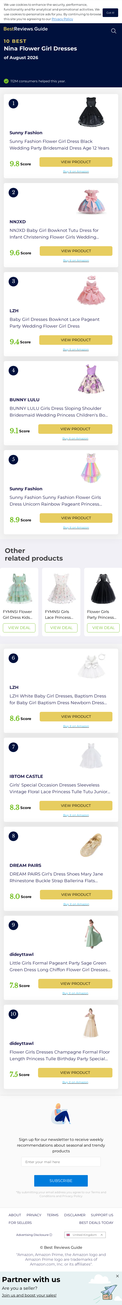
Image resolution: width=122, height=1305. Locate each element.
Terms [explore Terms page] (53, 1215)
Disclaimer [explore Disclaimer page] (74, 1215)
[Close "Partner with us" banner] (117, 1276)
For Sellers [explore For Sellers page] (20, 1223)
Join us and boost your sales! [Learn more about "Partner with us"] (29, 1295)
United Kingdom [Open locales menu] (85, 1235)
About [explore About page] (15, 1215)
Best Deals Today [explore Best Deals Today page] (96, 1223)
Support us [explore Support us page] (102, 1215)
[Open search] (113, 30)
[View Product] (61, 136)
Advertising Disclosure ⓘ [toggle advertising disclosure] (34, 1235)
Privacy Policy (62, 19)
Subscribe (61, 1180)
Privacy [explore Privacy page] (34, 1215)
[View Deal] (19, 602)
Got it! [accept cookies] (110, 12)
